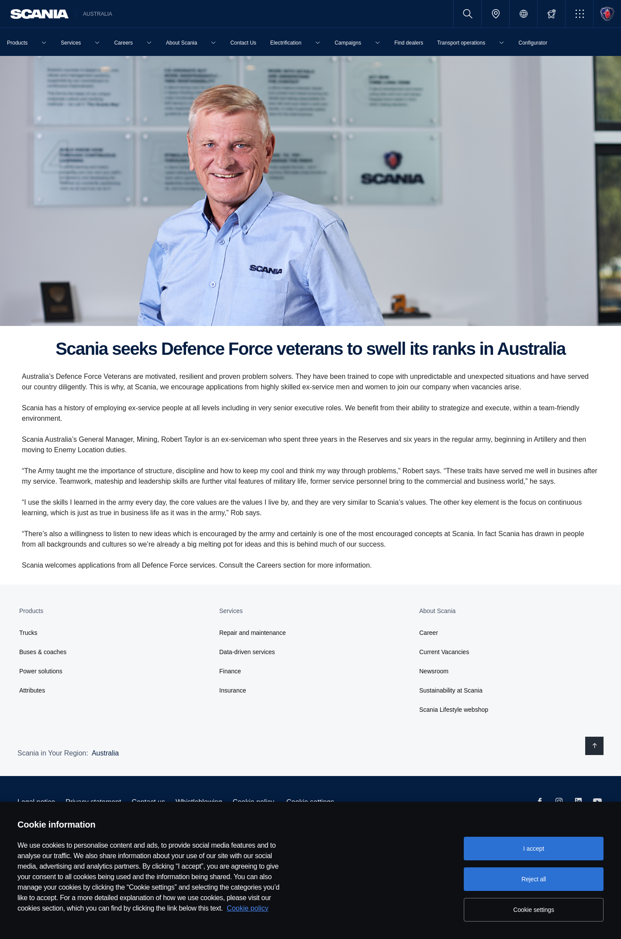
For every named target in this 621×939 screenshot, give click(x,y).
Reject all (533, 879)
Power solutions (40, 671)
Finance (230, 671)
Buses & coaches (42, 651)
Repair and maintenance (252, 632)
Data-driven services (247, 651)
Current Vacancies (444, 651)
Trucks (28, 632)
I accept (533, 848)
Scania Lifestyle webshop (453, 709)
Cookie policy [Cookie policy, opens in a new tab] (247, 908)
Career (428, 632)
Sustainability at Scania (451, 690)
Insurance (232, 690)
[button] (579, 14)
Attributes (32, 690)
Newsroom (433, 671)
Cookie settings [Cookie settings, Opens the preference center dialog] (533, 909)
